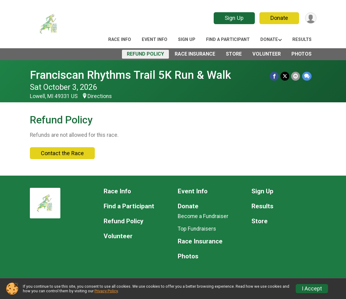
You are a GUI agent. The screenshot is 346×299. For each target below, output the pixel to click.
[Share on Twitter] (285, 76)
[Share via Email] (295, 76)
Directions (99, 96)
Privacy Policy (106, 291)
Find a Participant (228, 39)
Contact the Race (62, 153)
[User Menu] (310, 18)
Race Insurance (195, 54)
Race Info (119, 39)
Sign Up (233, 18)
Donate (279, 18)
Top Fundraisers (197, 229)
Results (302, 39)
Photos (301, 54)
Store (234, 54)
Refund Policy (145, 54)
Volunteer (266, 54)
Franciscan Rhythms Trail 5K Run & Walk (130, 75)
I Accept (312, 289)
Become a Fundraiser (203, 216)
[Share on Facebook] (274, 76)
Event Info (154, 39)
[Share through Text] (307, 76)
